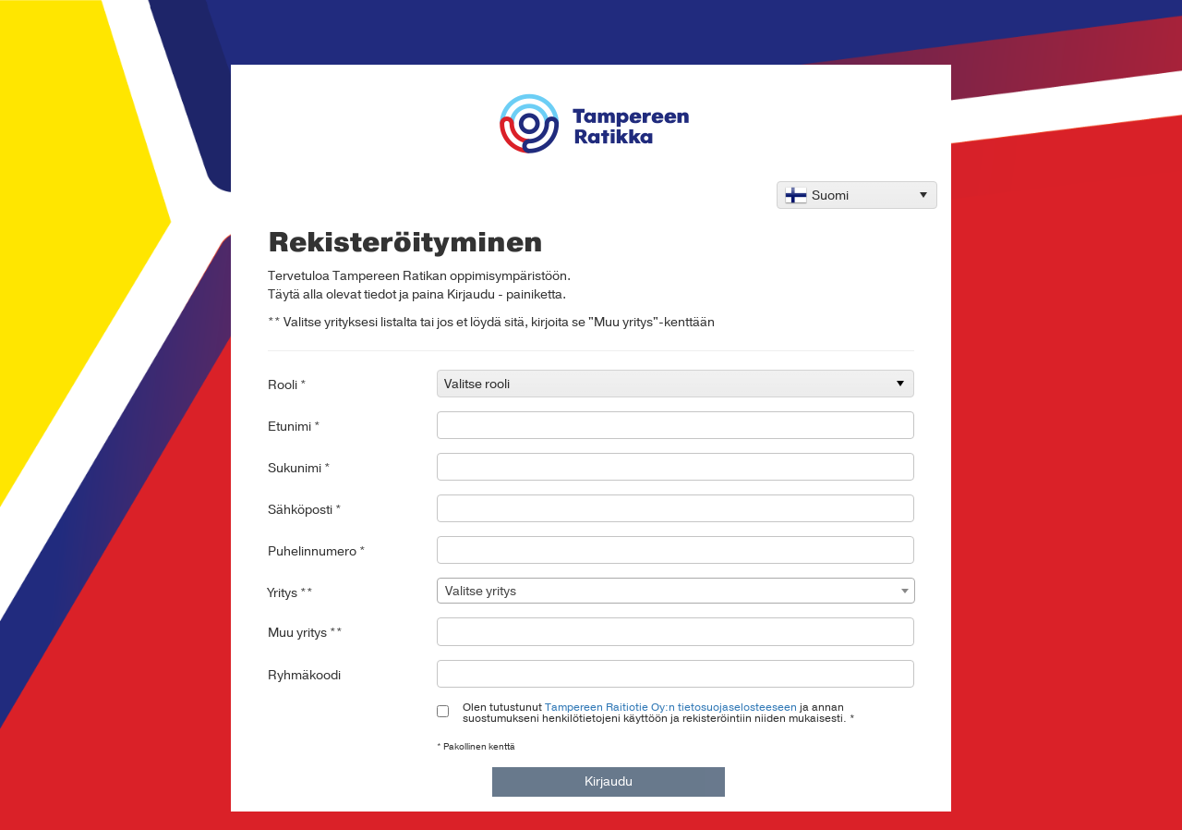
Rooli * (287, 385)
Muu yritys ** (305, 632)
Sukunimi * (299, 468)
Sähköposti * (305, 510)
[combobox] (676, 591)
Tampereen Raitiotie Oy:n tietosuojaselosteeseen (671, 707)
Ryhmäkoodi (304, 675)
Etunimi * (294, 426)
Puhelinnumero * (317, 551)
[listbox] (857, 195)
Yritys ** (290, 593)
